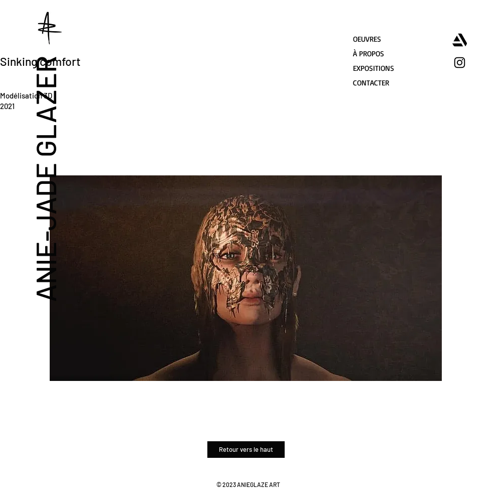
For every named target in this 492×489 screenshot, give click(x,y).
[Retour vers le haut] (246, 449)
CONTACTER (371, 82)
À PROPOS (368, 53)
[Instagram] (459, 62)
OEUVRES (367, 39)
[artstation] (459, 40)
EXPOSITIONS (373, 68)
